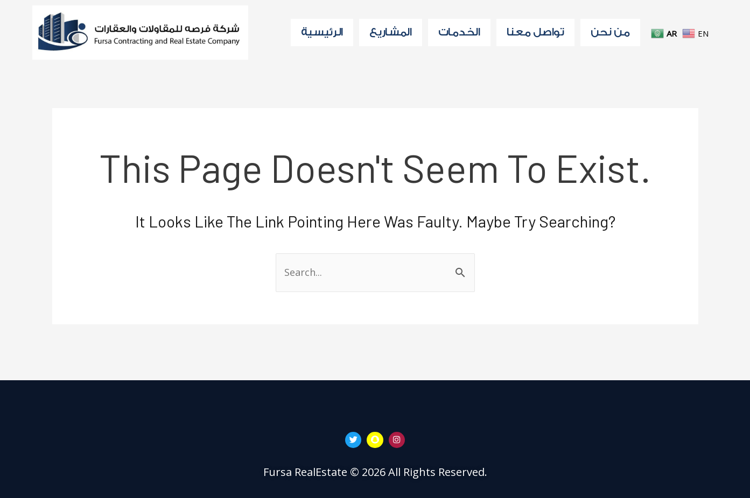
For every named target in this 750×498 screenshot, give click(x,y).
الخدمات (459, 32)
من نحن (610, 32)
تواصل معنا (535, 32)
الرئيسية (322, 32)
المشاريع (390, 32)
